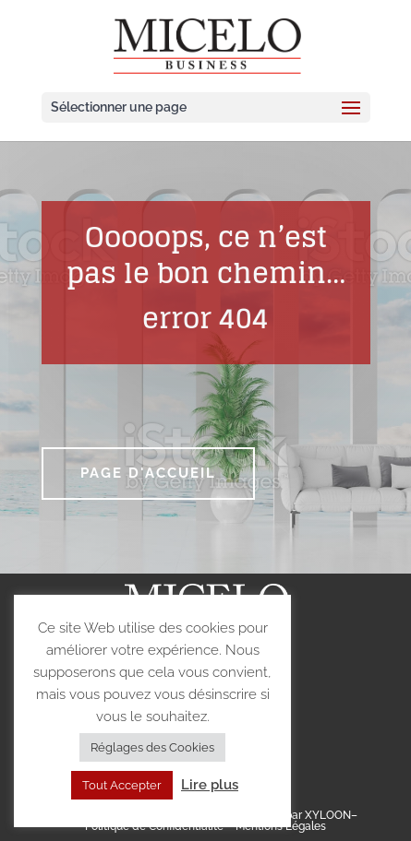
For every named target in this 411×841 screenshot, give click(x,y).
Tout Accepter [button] (122, 785)
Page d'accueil (148, 473)
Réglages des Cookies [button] (152, 747)
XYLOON (328, 815)
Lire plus (209, 784)
